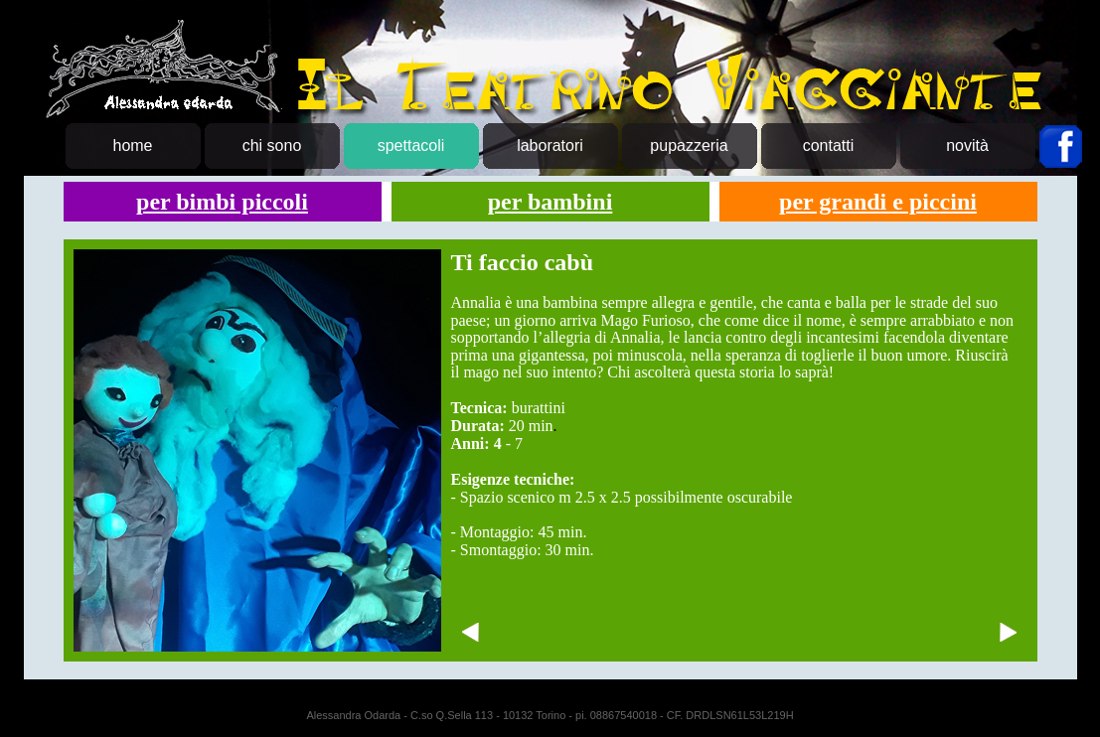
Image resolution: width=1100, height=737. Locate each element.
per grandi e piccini (878, 202)
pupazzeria (688, 145)
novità (967, 145)
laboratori (550, 145)
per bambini (550, 202)
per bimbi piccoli (222, 202)
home (132, 145)
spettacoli (411, 145)
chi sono (272, 145)
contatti (829, 145)
